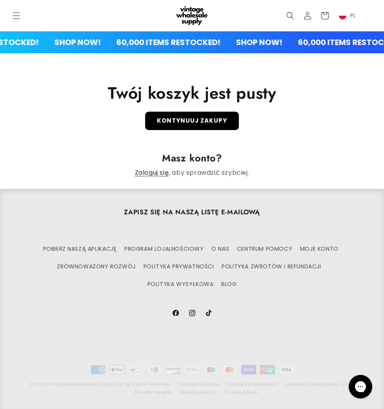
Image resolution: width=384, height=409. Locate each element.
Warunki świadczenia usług (320, 378)
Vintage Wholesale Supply (81, 378)
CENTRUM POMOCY (264, 249)
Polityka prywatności (253, 378)
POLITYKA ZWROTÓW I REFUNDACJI (271, 266)
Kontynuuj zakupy (192, 120)
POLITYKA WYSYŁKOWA (180, 284)
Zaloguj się (152, 172)
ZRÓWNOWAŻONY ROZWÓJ (96, 266)
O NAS (220, 249)
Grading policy (197, 386)
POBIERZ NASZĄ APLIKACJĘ (80, 249)
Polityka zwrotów (200, 378)
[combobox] (352, 16)
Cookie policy (240, 386)
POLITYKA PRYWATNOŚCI (179, 266)
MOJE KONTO (319, 249)
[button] (16, 15)
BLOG (229, 284)
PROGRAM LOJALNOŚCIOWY (164, 249)
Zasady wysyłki (153, 386)
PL (347, 15)
